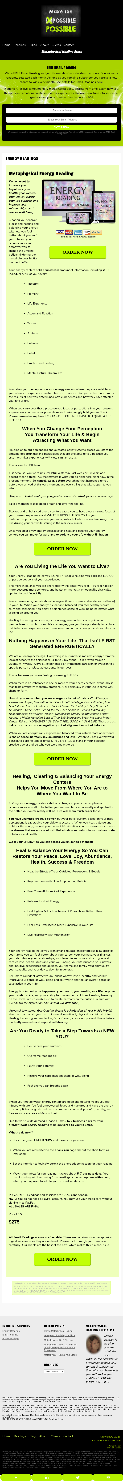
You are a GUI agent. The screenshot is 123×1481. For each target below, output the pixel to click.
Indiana (94, 1456)
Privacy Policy (114, 1446)
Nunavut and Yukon (34, 1461)
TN (18, 1292)
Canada (61, 1454)
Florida (47, 1456)
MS (85, 1288)
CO (62, 1287)
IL (31, 1288)
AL (28, 1287)
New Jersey (93, 1459)
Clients (56, 45)
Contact (69, 45)
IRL (36, 1288)
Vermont (5, 1467)
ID (29, 1288)
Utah (102, 1465)
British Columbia (22, 1454)
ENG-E (83, 1287)
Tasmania (55, 1465)
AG (21, 1287)
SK (99, 1290)
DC (72, 1287)
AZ (37, 1287)
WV (60, 1292)
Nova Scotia (111, 1459)
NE (101, 1288)
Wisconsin (42, 1467)
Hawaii (73, 1456)
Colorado (67, 1454)
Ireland (100, 1456)
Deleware (112, 1454)
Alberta (50, 1452)
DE (76, 1287)
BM (46, 1287)
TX (25, 1292)
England (13, 1456)
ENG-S (101, 1287)
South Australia (74, 1463)
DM (79, 1287)
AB (15, 1287)
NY (48, 1290)
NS (27, 1290)
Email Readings (10, 1334)
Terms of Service (113, 1448)
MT (88, 1288)
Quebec (45, 1463)
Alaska (93, 1452)
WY (64, 1292)
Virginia (108, 1465)
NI (18, 1290)
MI (75, 1288)
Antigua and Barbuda (82, 1452)
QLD (81, 1290)
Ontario (5, 1463)
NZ (55, 1290)
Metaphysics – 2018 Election (58, 1340)
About (44, 45)
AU (34, 1287)
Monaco (56, 1457)
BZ (52, 1287)
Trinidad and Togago (74, 1465)
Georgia (54, 1456)
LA (47, 1288)
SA (87, 1290)
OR (68, 1290)
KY (44, 1288)
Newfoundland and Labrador (51, 1459)
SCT (93, 1290)
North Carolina (16, 1459)
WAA (47, 1292)
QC (77, 1290)
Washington (13, 1467)
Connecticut (76, 1454)
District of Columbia (101, 1454)
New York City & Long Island (82, 1461)
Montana (109, 1457)
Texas (84, 1465)
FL (106, 1287)
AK (25, 1287)
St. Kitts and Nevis (20, 1465)
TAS (15, 1292)
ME (72, 1288)
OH (58, 1290)
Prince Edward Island (33, 1463)
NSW (31, 1290)
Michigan (76, 1457)
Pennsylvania (20, 1463)
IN (34, 1288)
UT (31, 1292)
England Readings (23, 1456)
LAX (50, 1288)
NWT (44, 1290)
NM (23, 1290)
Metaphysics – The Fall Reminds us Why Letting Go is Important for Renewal (60, 1347)
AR (30, 1287)
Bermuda (33, 1454)
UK (28, 1292)
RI (84, 1290)
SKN (102, 1290)
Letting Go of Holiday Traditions (59, 1335)
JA (39, 1288)
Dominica (5, 1456)
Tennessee (62, 1465)
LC (54, 1288)
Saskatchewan (7, 1465)
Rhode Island (63, 1463)
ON (65, 1290)
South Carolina (86, 1463)
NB (91, 1288)
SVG (107, 1290)
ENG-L (89, 1287)
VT (40, 1292)
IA (26, 1288)
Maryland (63, 1457)
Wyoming (62, 1467)
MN (78, 1288)
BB (40, 1287)
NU (37, 1290)
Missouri (92, 1457)
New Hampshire (69, 1459)
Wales (35, 1467)
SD (96, 1290)
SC (90, 1290)
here (100, 82)
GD (18, 1288)
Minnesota (84, 1457)
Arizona (5, 1454)
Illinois (88, 1456)
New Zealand (98, 1461)
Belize (47, 1454)
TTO (21, 1292)
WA (42, 1292)
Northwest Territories (56, 1461)
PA (71, 1290)
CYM (69, 1287)
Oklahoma (112, 1461)
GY (21, 1288)
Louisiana (13, 1457)
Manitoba (49, 1457)
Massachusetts (39, 1457)
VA (34, 1292)
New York (67, 1461)
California (53, 1454)
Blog (34, 45)
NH (15, 1290)
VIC (36, 1292)
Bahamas (40, 1454)
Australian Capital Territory (64, 1452)
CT (65, 1287)
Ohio (106, 1461)
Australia (115, 1452)
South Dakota (105, 1463)
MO (82, 1288)
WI (57, 1292)
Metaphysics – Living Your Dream (60, 1355)
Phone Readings (10, 1338)
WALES (52, 1292)
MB (60, 1288)
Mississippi (100, 1457)
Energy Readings (11, 1331)
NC (95, 1288)
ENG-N (95, 1287)
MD (69, 1288)
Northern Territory (19, 1461)
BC (43, 1287)
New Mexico (102, 1459)
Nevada (44, 1461)
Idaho (83, 1456)
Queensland (53, 1463)
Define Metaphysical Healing (58, 1331)
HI (24, 1288)
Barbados (12, 1454)
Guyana (67, 1456)
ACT (18, 1287)
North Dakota (28, 1459)
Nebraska (36, 1459)
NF (104, 1288)
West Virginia (52, 1467)
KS (42, 1288)
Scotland (96, 1463)
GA (15, 1288)
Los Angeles (22, 1457)
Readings (20, 45)
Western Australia (26, 1467)
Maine (70, 1457)
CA (55, 1287)
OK (61, 1290)
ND (98, 1288)
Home (6, 45)
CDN (59, 1287)
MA (57, 1288)
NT (34, 1290)
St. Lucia (30, 1457)
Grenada (60, 1456)
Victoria (114, 1465)
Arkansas (107, 1452)
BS (49, 1287)
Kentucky (5, 1457)
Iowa (78, 1456)
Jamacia (106, 1456)
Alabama (100, 1452)
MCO (65, 1288)
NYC (51, 1290)
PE (74, 1290)
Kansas (112, 1456)
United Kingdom (93, 1465)
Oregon (12, 1463)
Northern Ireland (82, 1459)
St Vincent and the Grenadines (39, 1465)
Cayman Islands (87, 1454)
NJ (20, 1290)
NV (41, 1290)
